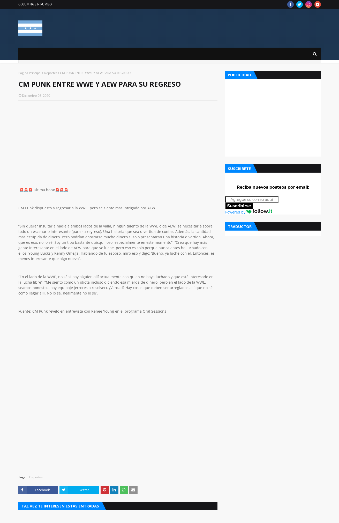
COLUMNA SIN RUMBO (35, 4)
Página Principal (29, 73)
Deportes (50, 73)
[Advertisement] (117, 142)
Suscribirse (239, 205)
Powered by (249, 212)
